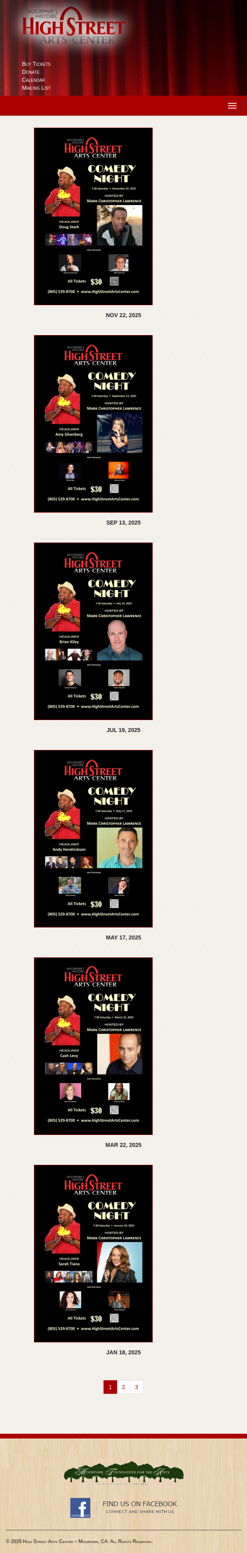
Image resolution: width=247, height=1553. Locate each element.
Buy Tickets (36, 64)
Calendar (33, 80)
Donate (31, 72)
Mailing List (36, 88)
